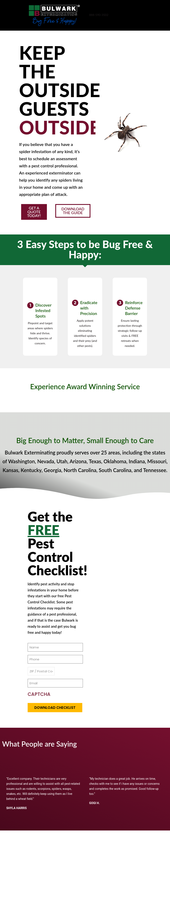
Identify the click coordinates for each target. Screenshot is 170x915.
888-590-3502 (98, 15)
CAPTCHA (39, 698)
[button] (36, 214)
